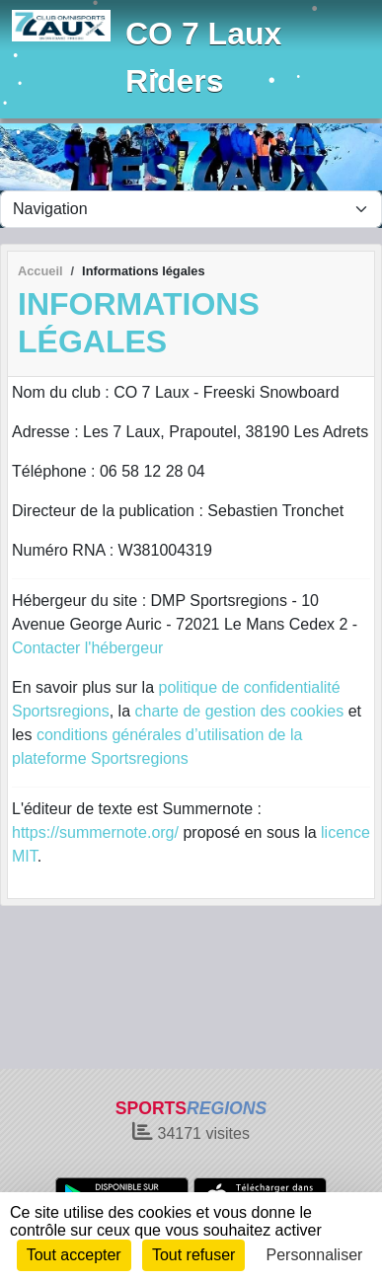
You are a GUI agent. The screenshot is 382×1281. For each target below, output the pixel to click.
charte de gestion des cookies (239, 711)
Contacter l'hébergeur (87, 648)
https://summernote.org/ (95, 832)
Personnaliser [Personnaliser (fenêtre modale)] (315, 1254)
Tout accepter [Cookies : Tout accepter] (74, 1254)
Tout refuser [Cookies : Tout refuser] (193, 1254)
